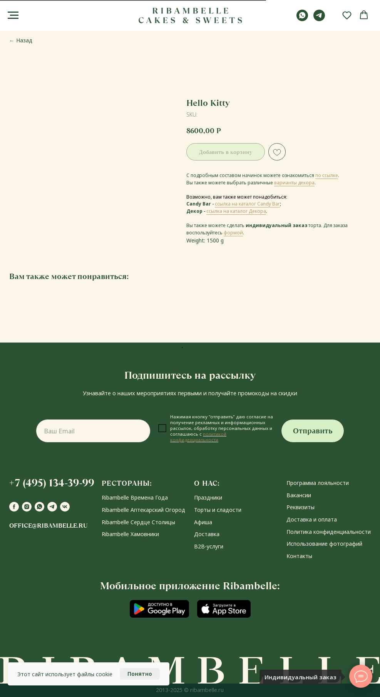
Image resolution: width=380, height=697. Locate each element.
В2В (199, 546)
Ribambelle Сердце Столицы (138, 522)
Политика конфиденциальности (328, 531)
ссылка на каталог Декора (236, 211)
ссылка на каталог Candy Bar (247, 204)
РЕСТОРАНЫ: (127, 483)
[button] (347, 15)
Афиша (203, 522)
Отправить (312, 431)
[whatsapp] (302, 19)
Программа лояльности (317, 482)
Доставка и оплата (311, 519)
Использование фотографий (324, 543)
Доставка (206, 534)
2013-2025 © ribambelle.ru (190, 690)
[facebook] (14, 506)
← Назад (20, 40)
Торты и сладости (217, 509)
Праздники (208, 497)
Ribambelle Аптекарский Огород (143, 509)
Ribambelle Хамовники (130, 534)
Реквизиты (300, 507)
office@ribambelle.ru (48, 525)
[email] (93, 431)
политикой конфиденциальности (198, 437)
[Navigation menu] (13, 15)
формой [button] (233, 232)
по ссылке (326, 175)
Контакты (299, 556)
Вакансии (298, 495)
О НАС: (207, 483)
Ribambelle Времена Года (135, 497)
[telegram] (319, 19)
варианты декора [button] (294, 182)
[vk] (65, 506)
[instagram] (27, 506)
